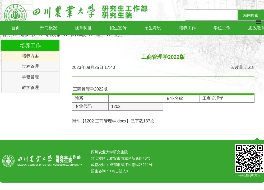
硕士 (100, 35)
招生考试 (152, 28)
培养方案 (53, 35)
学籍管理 (30, 77)
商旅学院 (78, 35)
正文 (118, 35)
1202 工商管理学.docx (105, 121)
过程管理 (30, 66)
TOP (257, 142)
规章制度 (83, 28)
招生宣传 (118, 28)
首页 (15, 28)
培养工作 (187, 28)
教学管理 (30, 87)
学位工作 (222, 28)
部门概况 (48, 28)
